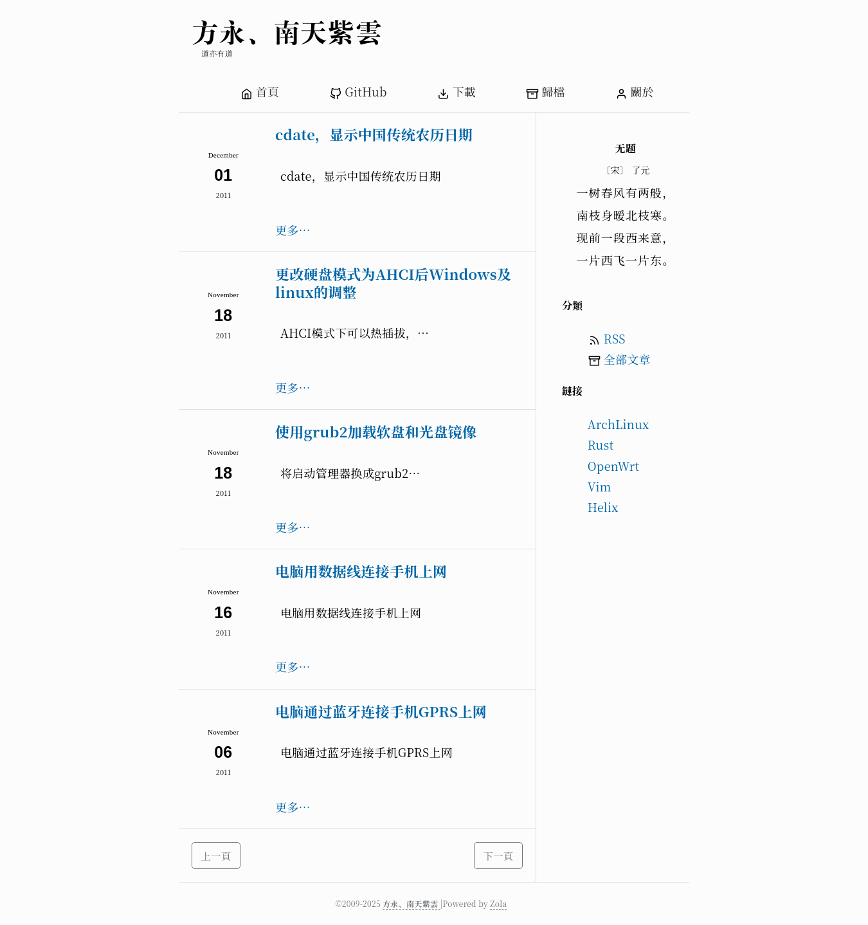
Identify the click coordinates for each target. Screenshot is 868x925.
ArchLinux (618, 424)
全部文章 (627, 359)
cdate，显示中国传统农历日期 (374, 134)
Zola (498, 903)
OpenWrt (614, 465)
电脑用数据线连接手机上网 (361, 571)
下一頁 (499, 855)
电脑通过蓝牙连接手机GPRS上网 (381, 711)
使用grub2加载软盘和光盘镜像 (375, 431)
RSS (615, 338)
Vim (599, 486)
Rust (601, 444)
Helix (603, 507)
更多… (293, 229)
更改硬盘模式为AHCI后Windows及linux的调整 (393, 283)
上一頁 (216, 855)
